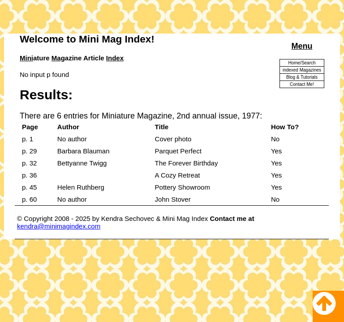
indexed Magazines (302, 70)
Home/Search (301, 62)
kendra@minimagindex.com (58, 226)
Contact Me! (302, 84)
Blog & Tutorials (302, 77)
